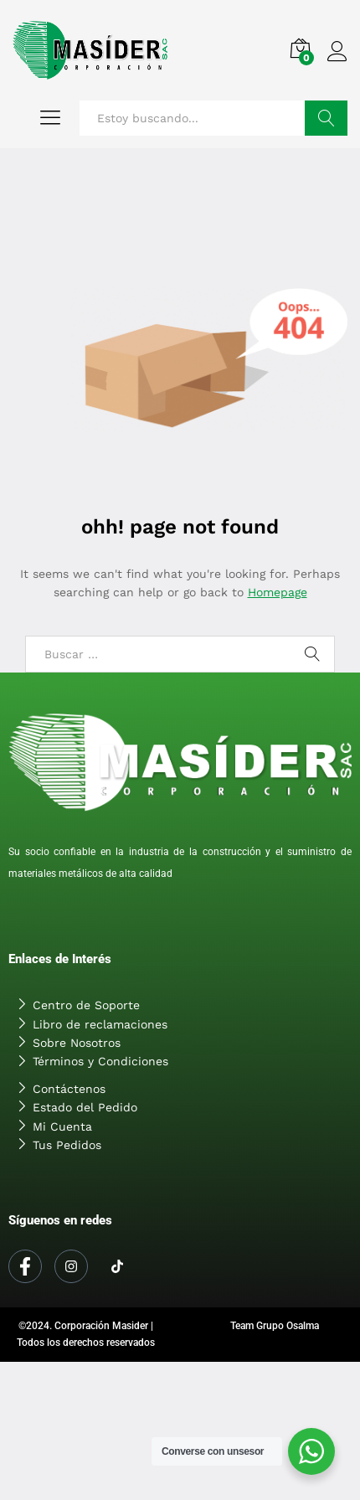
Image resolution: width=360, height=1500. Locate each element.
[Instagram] (71, 1266)
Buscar (326, 118)
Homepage (277, 592)
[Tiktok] (117, 1267)
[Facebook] (25, 1266)
